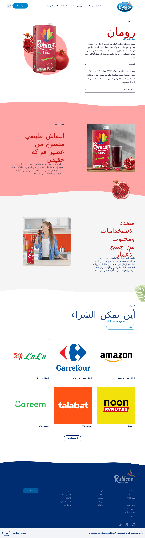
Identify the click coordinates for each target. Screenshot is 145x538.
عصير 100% (131, 498)
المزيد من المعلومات (19, 533)
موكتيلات (100, 502)
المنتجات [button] (98, 6)
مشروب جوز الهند (129, 509)
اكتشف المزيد (72, 438)
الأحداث (71, 6)
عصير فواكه (131, 495)
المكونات (131, 64)
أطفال (133, 502)
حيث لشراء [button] (20, 6)
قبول (6, 533)
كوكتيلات (100, 505)
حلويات (100, 498)
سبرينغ (133, 516)
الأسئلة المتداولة (61, 6)
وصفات (90, 6)
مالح (101, 495)
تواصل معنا (50, 6)
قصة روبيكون (81, 6)
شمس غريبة (131, 505)
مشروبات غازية (130, 512)
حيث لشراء (31, 490)
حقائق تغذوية (129, 89)
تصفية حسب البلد (115, 321)
